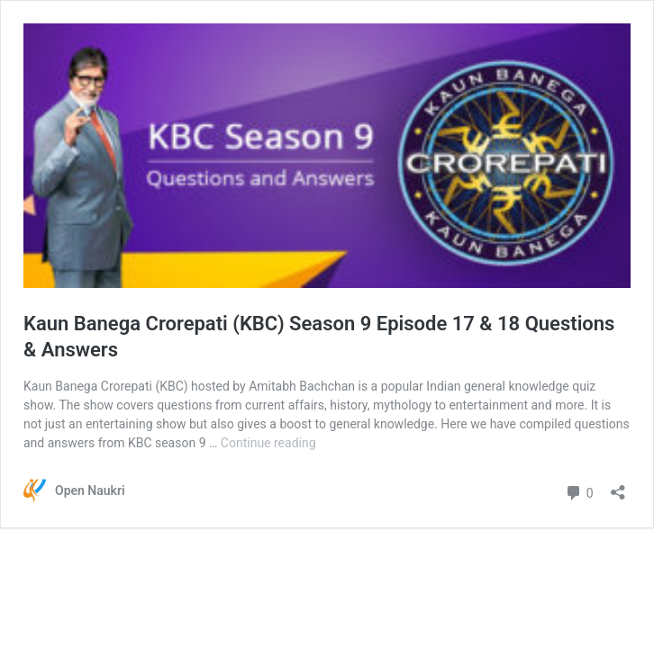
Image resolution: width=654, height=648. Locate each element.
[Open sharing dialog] (618, 486)
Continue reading (268, 443)
